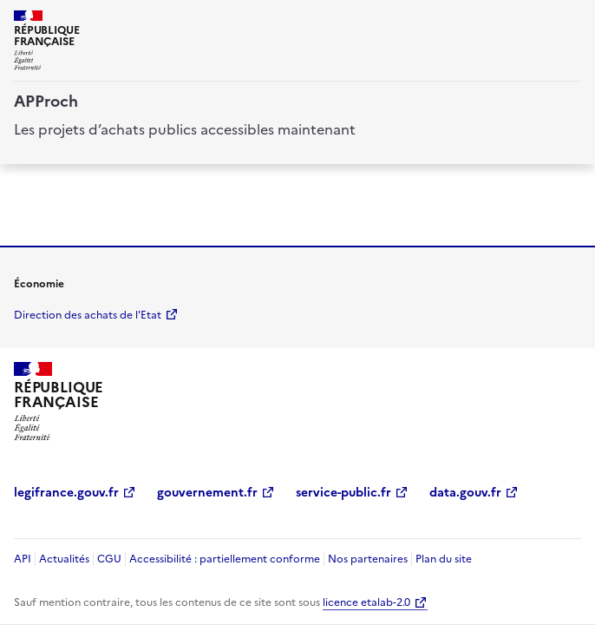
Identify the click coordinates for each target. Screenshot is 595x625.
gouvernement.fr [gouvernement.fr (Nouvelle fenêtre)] (207, 493)
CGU (109, 559)
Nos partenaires (368, 559)
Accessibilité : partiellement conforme (224, 559)
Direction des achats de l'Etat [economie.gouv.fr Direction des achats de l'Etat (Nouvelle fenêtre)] (87, 315)
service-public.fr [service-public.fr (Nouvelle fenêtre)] (343, 493)
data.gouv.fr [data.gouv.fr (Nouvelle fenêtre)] (465, 493)
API (22, 559)
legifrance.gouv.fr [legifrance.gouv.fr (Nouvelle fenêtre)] (66, 493)
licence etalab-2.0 (366, 602)
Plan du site (443, 559)
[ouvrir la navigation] (570, 20)
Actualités (64, 559)
